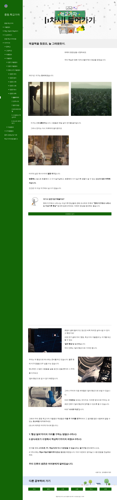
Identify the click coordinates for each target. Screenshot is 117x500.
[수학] (63, 489)
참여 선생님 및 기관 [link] (10, 135)
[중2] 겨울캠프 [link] (12, 66)
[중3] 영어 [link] (13, 78)
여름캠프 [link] (9, 54)
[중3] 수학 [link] (13, 82)
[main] (69, 19)
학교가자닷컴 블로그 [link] (11, 139)
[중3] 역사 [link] (13, 90)
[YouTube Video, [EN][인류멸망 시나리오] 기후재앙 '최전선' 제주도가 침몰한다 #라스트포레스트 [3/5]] (91, 282)
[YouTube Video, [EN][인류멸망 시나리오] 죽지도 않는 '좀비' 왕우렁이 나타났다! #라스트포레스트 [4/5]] (48, 310)
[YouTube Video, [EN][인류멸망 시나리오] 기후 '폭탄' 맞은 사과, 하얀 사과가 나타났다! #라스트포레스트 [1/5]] (48, 282)
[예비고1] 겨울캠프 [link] (14, 70)
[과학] (105, 489)
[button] (115, 2)
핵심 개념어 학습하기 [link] (11, 31)
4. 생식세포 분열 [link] (16, 110)
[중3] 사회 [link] (13, 86)
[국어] (34, 489)
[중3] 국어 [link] (13, 74)
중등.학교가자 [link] (8, 23)
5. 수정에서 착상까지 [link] (16, 116)
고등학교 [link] (9, 51)
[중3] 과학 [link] (13, 93)
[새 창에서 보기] (69, 214)
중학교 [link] (8, 47)
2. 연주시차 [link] (15, 101)
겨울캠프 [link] (7, 27)
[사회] (77, 489)
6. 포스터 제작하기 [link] (16, 122)
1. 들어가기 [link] (15, 97)
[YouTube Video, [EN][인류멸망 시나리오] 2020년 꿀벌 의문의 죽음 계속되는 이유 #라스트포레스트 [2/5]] (91, 310)
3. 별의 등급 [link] (15, 105)
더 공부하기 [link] (8, 35)
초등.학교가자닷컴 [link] (10, 39)
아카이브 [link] (7, 43)
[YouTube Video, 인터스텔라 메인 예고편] (45, 59)
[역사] (91, 489)
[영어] (48, 489)
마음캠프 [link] (11, 127)
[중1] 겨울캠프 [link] (12, 62)
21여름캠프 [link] (10, 131)
